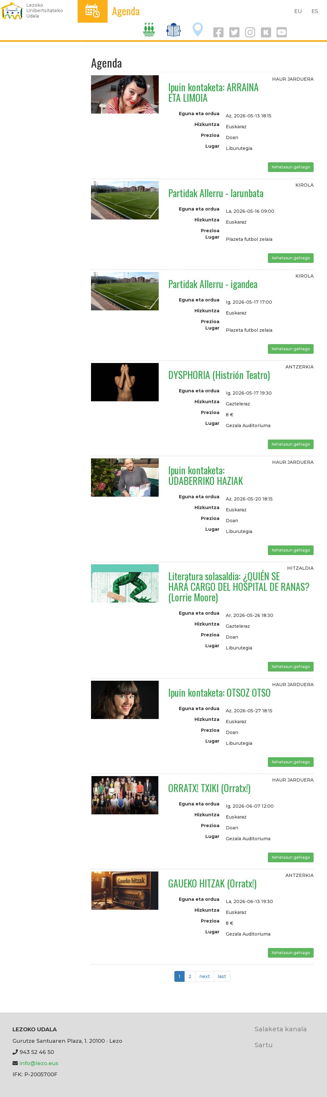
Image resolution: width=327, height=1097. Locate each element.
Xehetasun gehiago (290, 167)
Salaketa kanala (281, 1029)
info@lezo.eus (38, 1063)
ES (314, 11)
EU (298, 11)
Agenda (126, 10)
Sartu (264, 1045)
